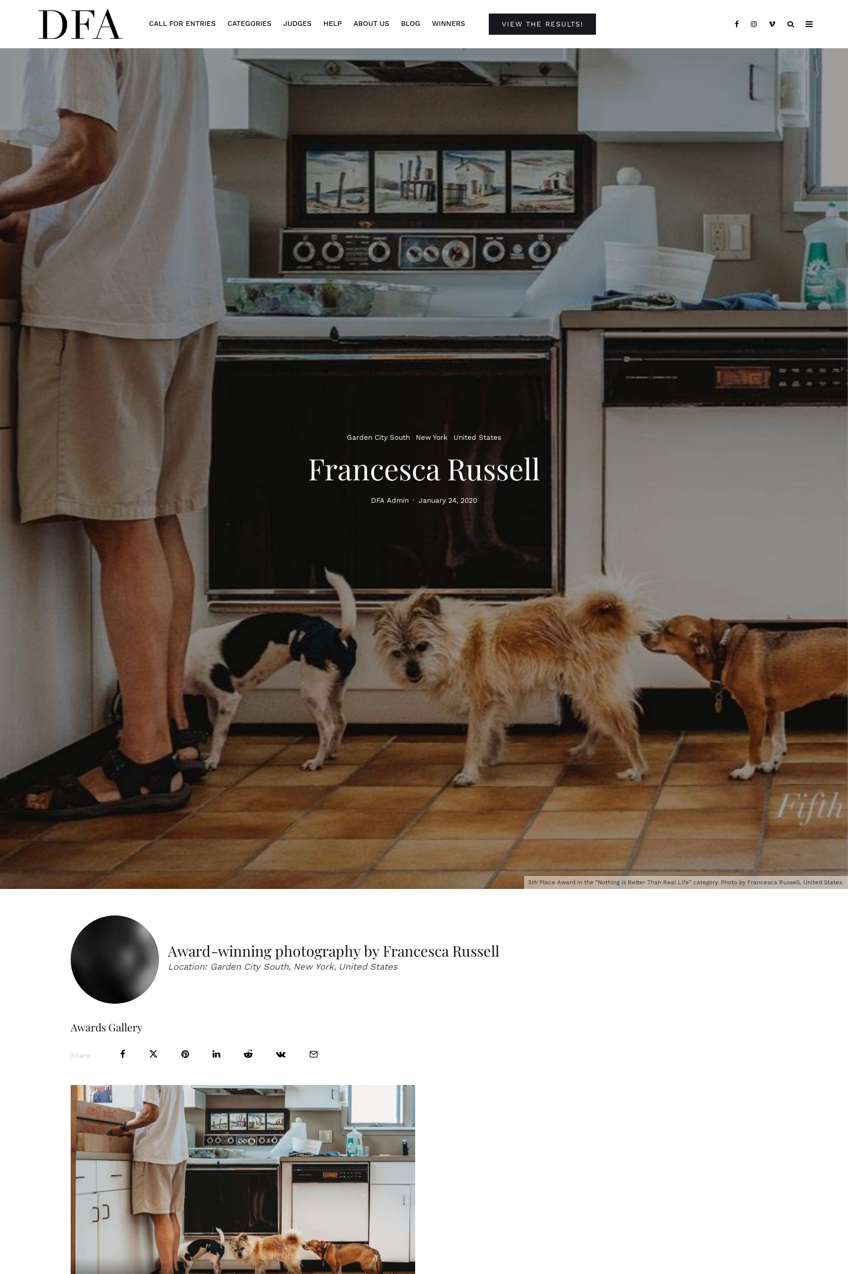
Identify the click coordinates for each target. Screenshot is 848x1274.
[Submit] (248, 1054)
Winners (448, 23)
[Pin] (185, 1054)
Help (332, 23)
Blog (410, 23)
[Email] (313, 1054)
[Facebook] (737, 24)
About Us (371, 23)
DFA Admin (390, 501)
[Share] (122, 1054)
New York (432, 437)
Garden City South (378, 437)
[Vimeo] (772, 24)
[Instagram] (754, 24)
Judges (297, 23)
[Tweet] (153, 1054)
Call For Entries (182, 23)
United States (477, 437)
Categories (249, 23)
